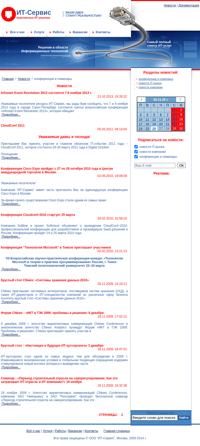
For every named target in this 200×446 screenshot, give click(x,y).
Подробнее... (11, 114)
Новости (170, 5)
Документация (188, 5)
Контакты (103, 32)
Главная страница (117, 431)
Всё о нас (33, 431)
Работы (58, 32)
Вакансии (80, 32)
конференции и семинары (156, 78)
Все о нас (17, 32)
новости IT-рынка (150, 83)
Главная (8, 79)
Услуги (39, 32)
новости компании (151, 87)
